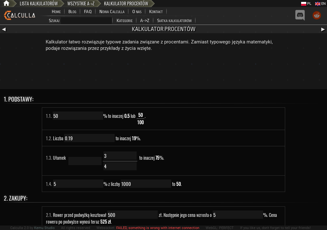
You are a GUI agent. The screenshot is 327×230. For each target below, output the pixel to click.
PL (306, 4)
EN (320, 4)
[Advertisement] (163, 71)
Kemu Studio (44, 228)
